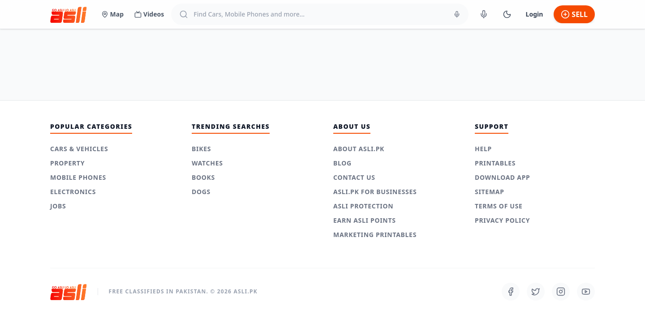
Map (112, 14)
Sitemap (489, 191)
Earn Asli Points (364, 220)
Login (534, 14)
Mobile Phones (78, 177)
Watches (207, 163)
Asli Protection (363, 206)
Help (483, 148)
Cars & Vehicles (79, 148)
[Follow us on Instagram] (561, 292)
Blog (342, 163)
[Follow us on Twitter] (536, 292)
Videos (149, 14)
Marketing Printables (375, 234)
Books (203, 177)
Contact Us (354, 177)
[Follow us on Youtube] (586, 292)
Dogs (201, 191)
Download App (502, 177)
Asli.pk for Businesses (375, 191)
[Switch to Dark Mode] (507, 14)
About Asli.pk (358, 148)
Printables (495, 163)
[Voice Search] (457, 14)
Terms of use (499, 206)
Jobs (58, 206)
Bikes (201, 148)
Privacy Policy (502, 220)
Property (67, 163)
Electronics (73, 191)
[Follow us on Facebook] (511, 292)
